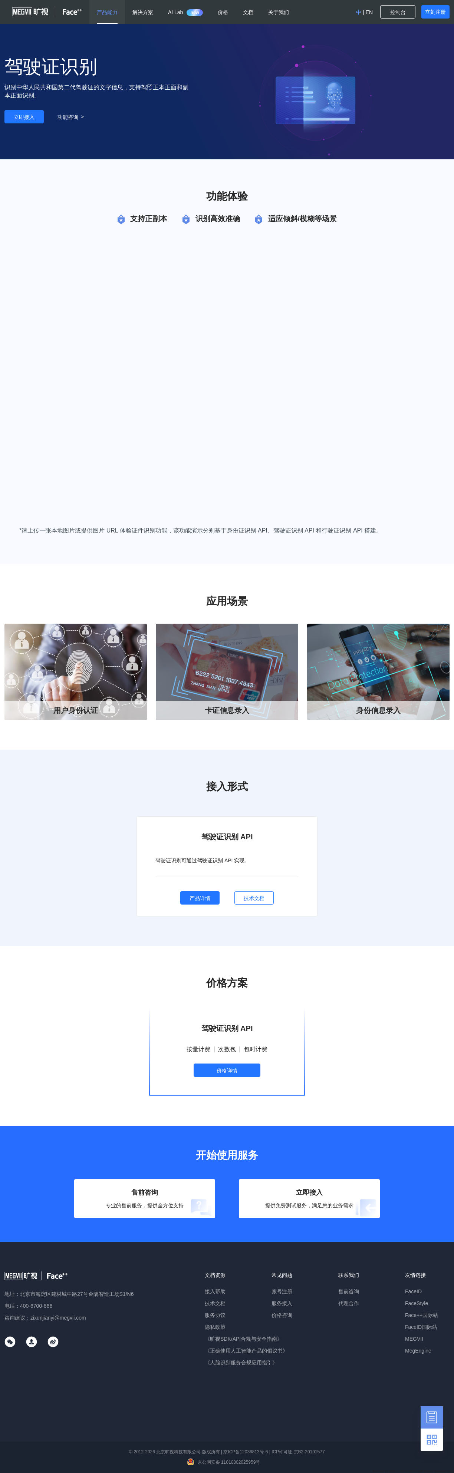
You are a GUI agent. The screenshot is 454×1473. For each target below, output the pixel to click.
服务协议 (215, 1315)
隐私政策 (215, 1327)
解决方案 (142, 12)
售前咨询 (348, 1291)
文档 (248, 12)
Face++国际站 (421, 1315)
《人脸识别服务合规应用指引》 (241, 1363)
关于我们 (278, 12)
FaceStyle (416, 1303)
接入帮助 (215, 1291)
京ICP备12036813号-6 (245, 1451)
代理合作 (348, 1303)
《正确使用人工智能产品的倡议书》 (246, 1351)
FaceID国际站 (421, 1327)
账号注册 (282, 1291)
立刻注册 (435, 12)
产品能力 (107, 12)
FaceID (413, 1291)
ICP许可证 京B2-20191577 (298, 1451)
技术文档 (215, 1303)
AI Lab (185, 12)
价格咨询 (282, 1315)
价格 (223, 12)
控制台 (398, 12)
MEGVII (414, 1339)
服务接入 (282, 1303)
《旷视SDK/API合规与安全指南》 (243, 1339)
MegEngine (418, 1351)
